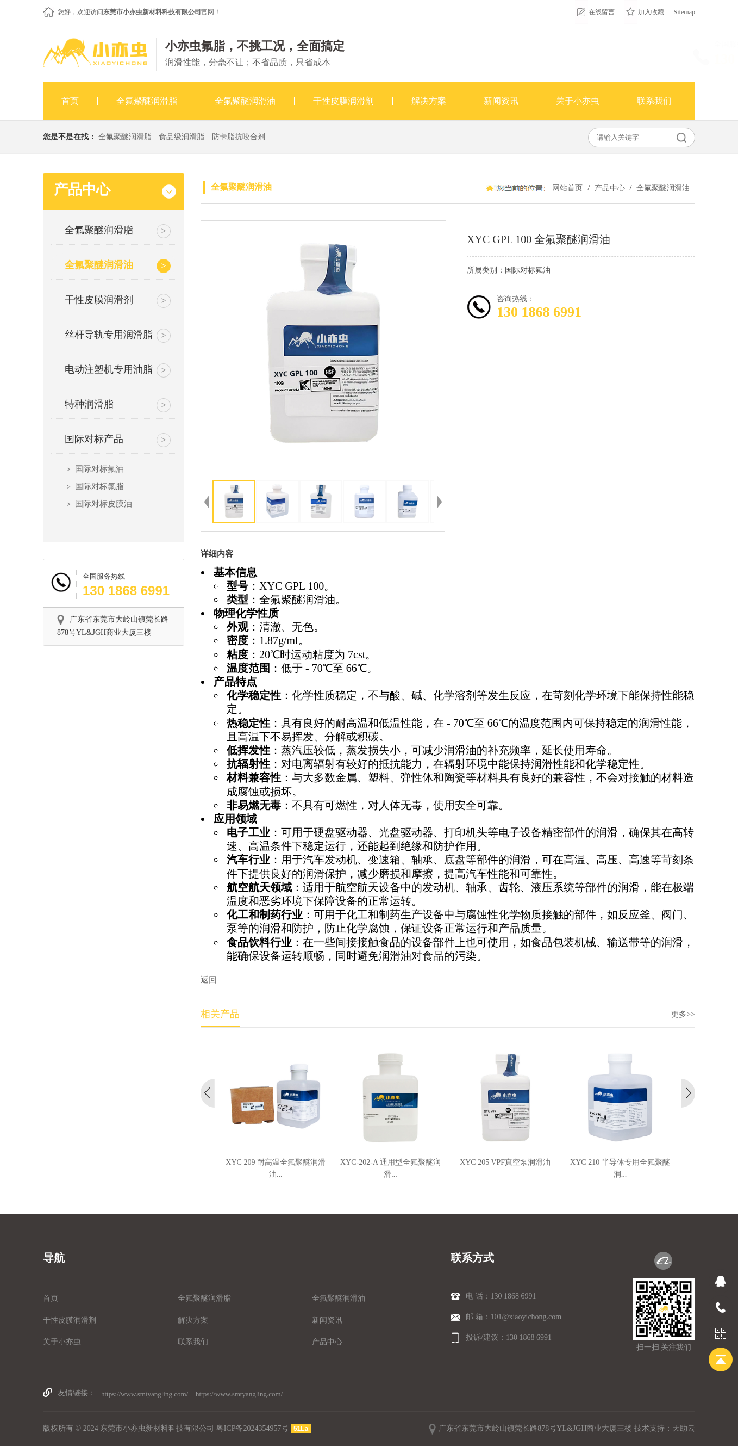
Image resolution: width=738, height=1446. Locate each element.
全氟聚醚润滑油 (662, 188)
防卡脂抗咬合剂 (238, 137)
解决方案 (193, 1320)
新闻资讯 (327, 1320)
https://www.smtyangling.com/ (144, 1394)
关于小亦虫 (62, 1342)
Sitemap (684, 12)
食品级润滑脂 (181, 137)
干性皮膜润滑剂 (69, 1320)
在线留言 (602, 12)
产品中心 (609, 188)
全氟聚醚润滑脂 (125, 137)
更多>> (683, 1014)
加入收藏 (651, 12)
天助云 (683, 1428)
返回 (209, 979)
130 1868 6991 (657, 59)
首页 (50, 1298)
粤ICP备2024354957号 (252, 1428)
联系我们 (193, 1342)
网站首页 (567, 188)
